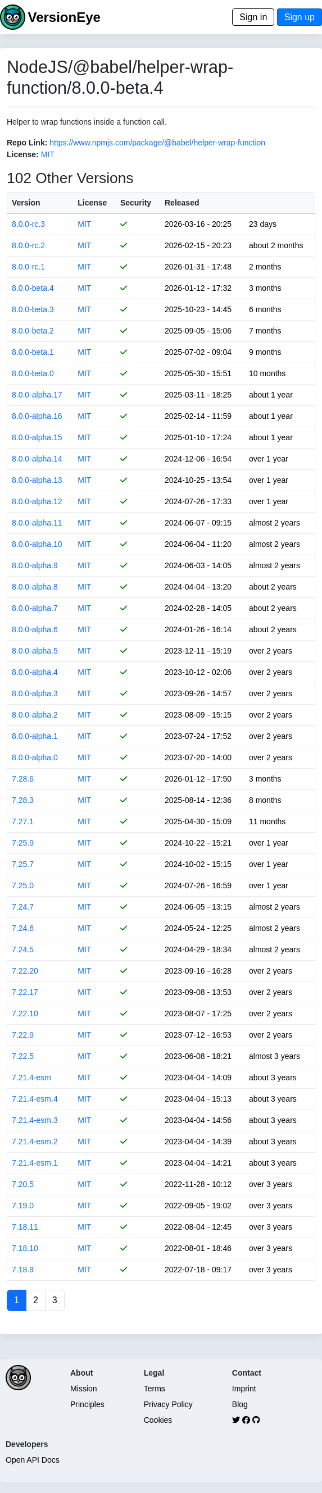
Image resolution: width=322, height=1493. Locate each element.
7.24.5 (23, 949)
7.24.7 (23, 906)
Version (26, 202)
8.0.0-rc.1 (28, 266)
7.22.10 (25, 1013)
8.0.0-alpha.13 (37, 480)
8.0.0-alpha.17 (37, 394)
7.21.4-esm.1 (35, 1162)
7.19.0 (23, 1205)
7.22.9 (23, 1034)
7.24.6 (23, 928)
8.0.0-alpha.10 (37, 544)
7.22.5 (23, 1056)
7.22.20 (25, 970)
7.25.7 (23, 864)
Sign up (299, 17)
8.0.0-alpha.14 (37, 458)
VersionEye (64, 17)
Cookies (158, 1420)
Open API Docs (33, 1459)
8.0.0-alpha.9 (35, 565)
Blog (240, 1404)
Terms (154, 1388)
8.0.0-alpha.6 (35, 629)
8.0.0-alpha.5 (35, 650)
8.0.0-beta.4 (33, 288)
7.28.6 (23, 778)
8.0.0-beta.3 (33, 309)
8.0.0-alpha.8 (35, 586)
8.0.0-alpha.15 (37, 437)
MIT (48, 154)
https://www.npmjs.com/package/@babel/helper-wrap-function (157, 142)
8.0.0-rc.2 (28, 245)
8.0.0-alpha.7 (35, 608)
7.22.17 (25, 992)
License (92, 202)
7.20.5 (23, 1184)
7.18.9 (23, 1269)
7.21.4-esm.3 (35, 1120)
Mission (83, 1388)
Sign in (253, 17)
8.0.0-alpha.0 (35, 757)
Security (135, 202)
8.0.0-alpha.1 (35, 736)
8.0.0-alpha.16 (37, 416)
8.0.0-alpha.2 (35, 714)
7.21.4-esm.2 (35, 1141)
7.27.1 (23, 821)
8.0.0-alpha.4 (35, 672)
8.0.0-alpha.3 (35, 693)
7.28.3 (23, 800)
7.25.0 (23, 885)
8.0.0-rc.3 (28, 224)
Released (182, 202)
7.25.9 (23, 842)
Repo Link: (27, 142)
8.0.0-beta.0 (33, 373)
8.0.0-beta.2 (33, 330)
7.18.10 (25, 1248)
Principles (87, 1404)
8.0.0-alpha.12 (37, 501)
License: (23, 154)
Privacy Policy (168, 1404)
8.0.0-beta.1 (33, 352)
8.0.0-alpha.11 (37, 522)
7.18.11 (25, 1226)
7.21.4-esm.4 (35, 1098)
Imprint (244, 1388)
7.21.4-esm (31, 1077)
